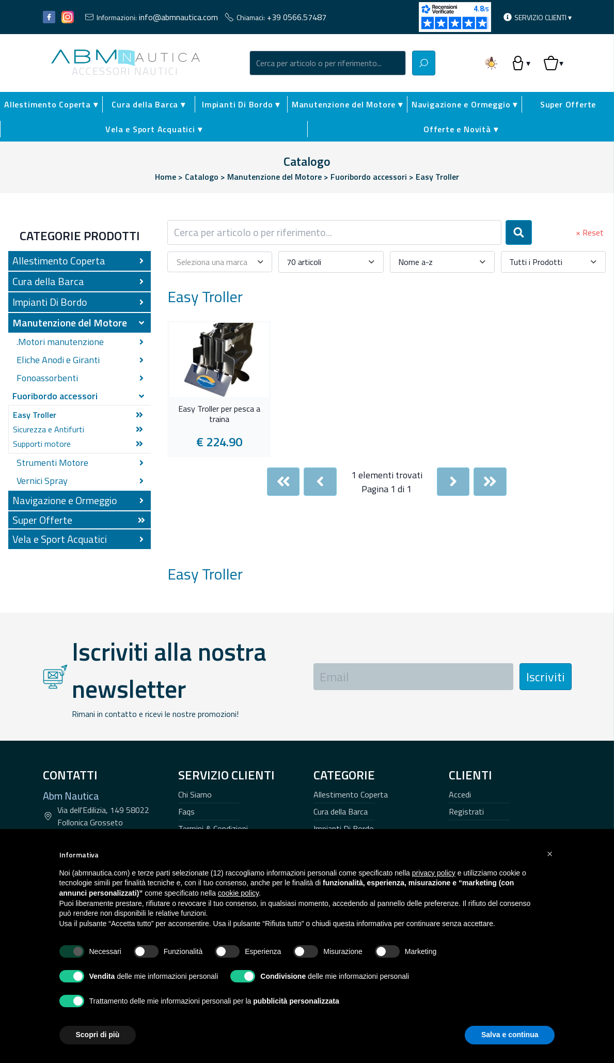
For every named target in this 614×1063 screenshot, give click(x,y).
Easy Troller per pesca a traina (219, 414)
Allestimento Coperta (350, 794)
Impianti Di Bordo (343, 828)
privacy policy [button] (433, 873)
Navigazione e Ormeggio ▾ (464, 104)
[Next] (453, 481)
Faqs (186, 811)
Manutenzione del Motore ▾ (347, 104)
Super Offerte (568, 104)
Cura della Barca (340, 811)
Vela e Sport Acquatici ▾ (153, 129)
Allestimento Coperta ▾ (51, 104)
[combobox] (327, 63)
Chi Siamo (195, 794)
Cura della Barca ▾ (148, 104)
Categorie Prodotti (80, 235)
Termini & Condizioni (213, 828)
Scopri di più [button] (98, 1034)
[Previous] (320, 481)
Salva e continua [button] (509, 1034)
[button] (550, 854)
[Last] (490, 481)
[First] (283, 481)
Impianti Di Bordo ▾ (241, 104)
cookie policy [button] (238, 893)
